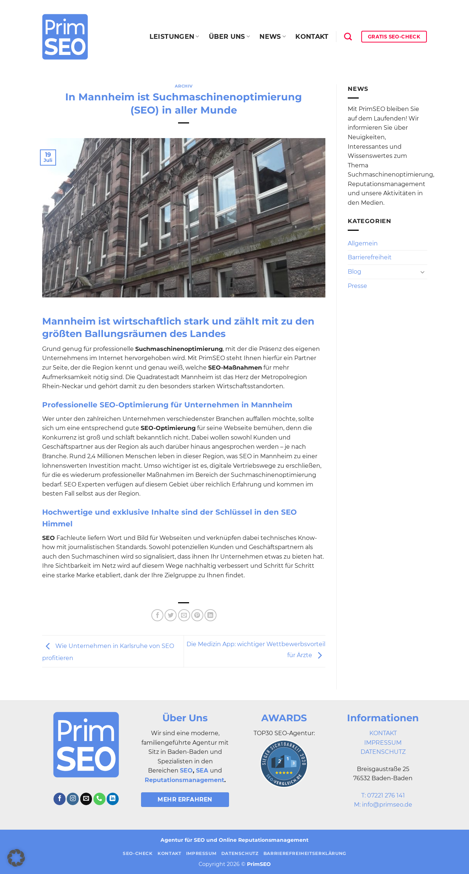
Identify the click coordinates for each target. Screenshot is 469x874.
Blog (354, 271)
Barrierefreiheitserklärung (304, 853)
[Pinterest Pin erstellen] (197, 615)
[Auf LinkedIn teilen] (210, 615)
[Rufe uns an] (99, 799)
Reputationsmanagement (184, 780)
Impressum (201, 853)
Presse (357, 285)
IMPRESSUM (383, 742)
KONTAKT (383, 733)
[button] (16, 858)
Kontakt (311, 36)
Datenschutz (240, 853)
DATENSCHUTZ (383, 751)
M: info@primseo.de (383, 804)
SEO (186, 770)
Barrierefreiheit (370, 257)
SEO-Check (138, 853)
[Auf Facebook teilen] (157, 615)
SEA (202, 770)
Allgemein (363, 243)
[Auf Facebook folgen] (59, 799)
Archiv (184, 86)
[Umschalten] (422, 271)
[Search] (348, 36)
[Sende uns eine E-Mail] (86, 799)
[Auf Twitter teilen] (171, 615)
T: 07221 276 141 (383, 795)
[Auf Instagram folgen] (73, 799)
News (272, 36)
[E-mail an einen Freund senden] (184, 615)
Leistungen (174, 36)
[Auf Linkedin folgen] (113, 799)
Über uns (229, 36)
